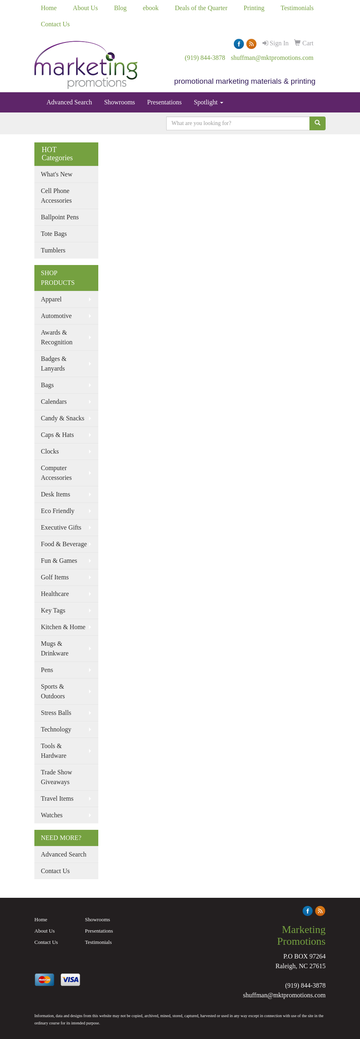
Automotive (56, 315)
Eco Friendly (57, 510)
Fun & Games (59, 560)
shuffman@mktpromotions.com (272, 57)
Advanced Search (69, 102)
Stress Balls (56, 712)
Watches (52, 815)
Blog (120, 7)
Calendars (54, 401)
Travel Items (57, 798)
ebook (151, 7)
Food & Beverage (64, 544)
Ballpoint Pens (60, 217)
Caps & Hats (57, 434)
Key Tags (53, 610)
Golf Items (55, 577)
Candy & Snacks (63, 418)
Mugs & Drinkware (54, 648)
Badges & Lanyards (54, 363)
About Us (85, 7)
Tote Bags (54, 233)
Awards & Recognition (56, 337)
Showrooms (119, 102)
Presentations (164, 102)
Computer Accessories (56, 472)
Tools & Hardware (53, 750)
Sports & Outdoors (53, 691)
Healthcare (55, 593)
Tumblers (53, 250)
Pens (47, 669)
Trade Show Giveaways (56, 777)
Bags (47, 385)
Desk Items (55, 494)
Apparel (51, 299)
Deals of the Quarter (201, 7)
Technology (56, 729)
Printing (254, 7)
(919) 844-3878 (205, 57)
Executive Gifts (61, 527)
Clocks (50, 451)
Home (49, 7)
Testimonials (297, 7)
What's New (56, 174)
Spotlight (208, 102)
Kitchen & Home (63, 626)
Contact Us (55, 24)
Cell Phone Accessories (56, 195)
